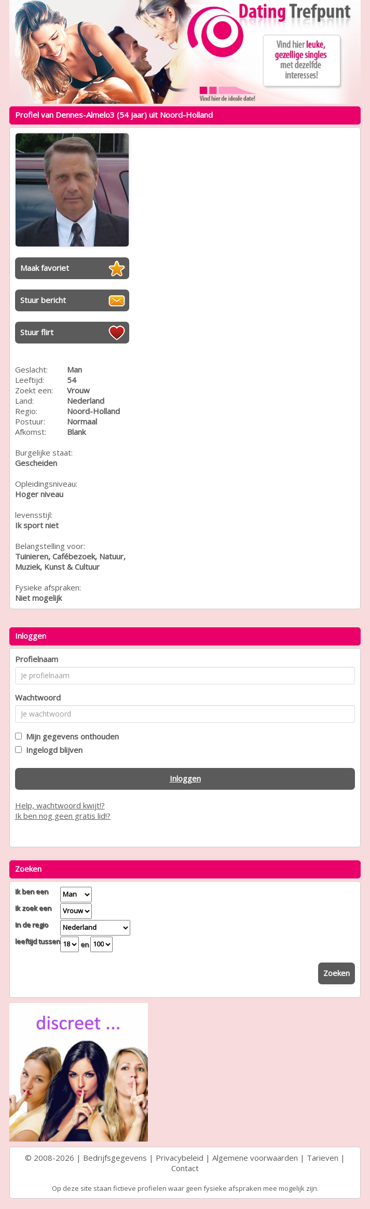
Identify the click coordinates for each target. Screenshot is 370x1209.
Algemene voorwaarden (255, 1157)
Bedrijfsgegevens (115, 1157)
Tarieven (322, 1157)
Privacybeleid (179, 1157)
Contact (185, 1168)
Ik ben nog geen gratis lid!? (63, 815)
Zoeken (336, 973)
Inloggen (185, 778)
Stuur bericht (43, 300)
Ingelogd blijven (52, 750)
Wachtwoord (38, 697)
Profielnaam (36, 659)
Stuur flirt (36, 332)
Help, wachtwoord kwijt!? (60, 805)
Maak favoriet (44, 268)
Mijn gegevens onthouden (70, 736)
